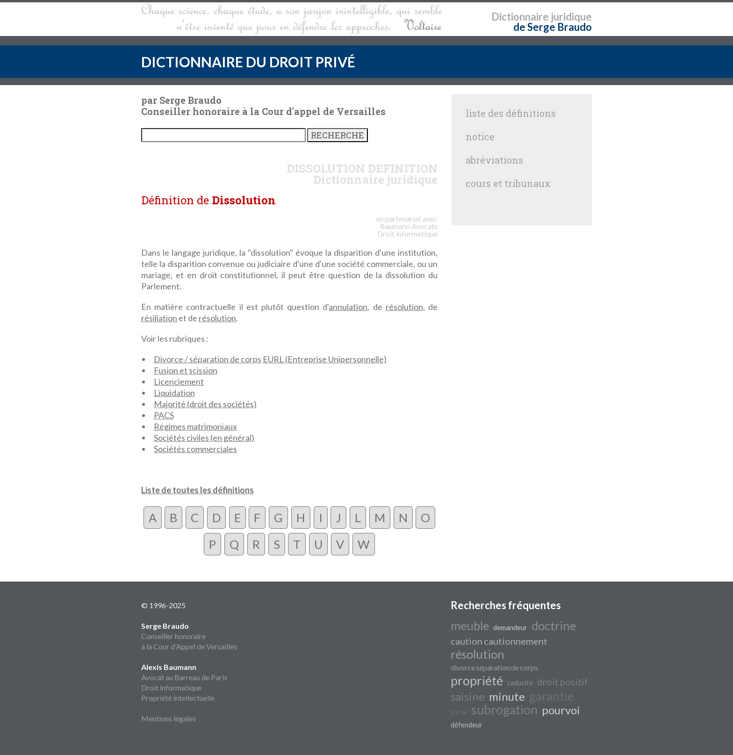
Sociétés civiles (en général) (204, 437)
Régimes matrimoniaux (195, 426)
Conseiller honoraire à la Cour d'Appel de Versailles (189, 636)
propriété (477, 680)
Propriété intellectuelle (178, 697)
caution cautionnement (499, 641)
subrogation (504, 709)
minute (507, 696)
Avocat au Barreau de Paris (184, 677)
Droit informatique (171, 687)
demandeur (510, 628)
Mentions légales (168, 718)
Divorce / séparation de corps (207, 359)
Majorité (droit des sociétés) (205, 404)
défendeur (466, 725)
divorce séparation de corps (494, 667)
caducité (520, 683)
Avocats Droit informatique (407, 230)
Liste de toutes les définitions (197, 490)
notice (480, 136)
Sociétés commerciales (195, 449)
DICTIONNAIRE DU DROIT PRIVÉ (248, 61)
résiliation (159, 318)
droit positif (562, 681)
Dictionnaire (520, 16)
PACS (164, 415)
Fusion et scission (185, 370)
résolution (404, 307)
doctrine (554, 625)
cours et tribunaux (508, 183)
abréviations (494, 160)
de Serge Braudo (552, 27)
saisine (468, 696)
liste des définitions (511, 113)
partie (459, 712)
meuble (470, 625)
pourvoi (561, 710)
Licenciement (179, 381)
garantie (551, 696)
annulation (348, 307)
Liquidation (174, 393)
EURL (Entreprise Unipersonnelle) (325, 359)
